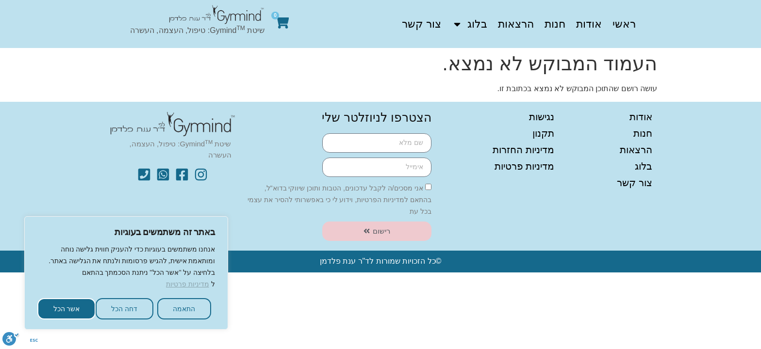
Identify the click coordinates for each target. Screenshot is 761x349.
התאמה (184, 309)
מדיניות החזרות (523, 149)
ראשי (624, 24)
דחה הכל (124, 309)
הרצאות (516, 24)
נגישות (541, 116)
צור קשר (421, 24)
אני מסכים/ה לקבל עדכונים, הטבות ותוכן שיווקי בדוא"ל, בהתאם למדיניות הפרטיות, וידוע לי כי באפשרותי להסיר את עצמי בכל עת (339, 199)
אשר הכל (66, 309)
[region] (126, 270)
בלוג (469, 24)
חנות (555, 24)
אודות (589, 24)
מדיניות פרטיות (187, 284)
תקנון (543, 133)
